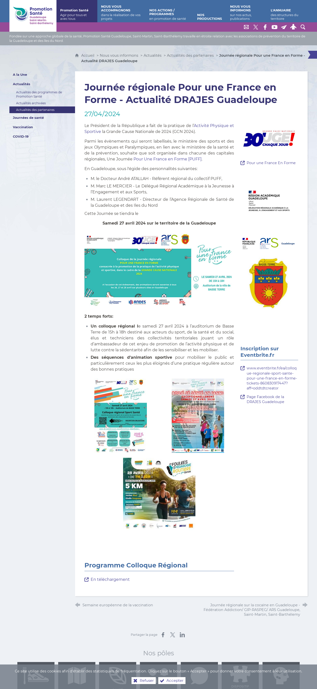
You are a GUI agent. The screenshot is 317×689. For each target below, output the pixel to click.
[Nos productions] (210, 11)
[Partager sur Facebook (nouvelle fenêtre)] (163, 635)
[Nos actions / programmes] (169, 11)
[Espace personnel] (293, 27)
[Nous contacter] (246, 27)
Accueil (88, 55)
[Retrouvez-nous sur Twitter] (256, 27)
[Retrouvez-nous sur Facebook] (265, 27)
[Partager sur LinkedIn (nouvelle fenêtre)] (182, 635)
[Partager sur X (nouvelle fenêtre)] (172, 635)
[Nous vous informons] (246, 11)
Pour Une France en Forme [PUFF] (167, 159)
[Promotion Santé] (76, 11)
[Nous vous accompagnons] (121, 11)
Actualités (152, 55)
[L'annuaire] (287, 11)
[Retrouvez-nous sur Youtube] (274, 27)
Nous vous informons (119, 55)
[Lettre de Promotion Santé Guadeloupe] (284, 27)
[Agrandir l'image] (159, 269)
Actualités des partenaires (190, 55)
